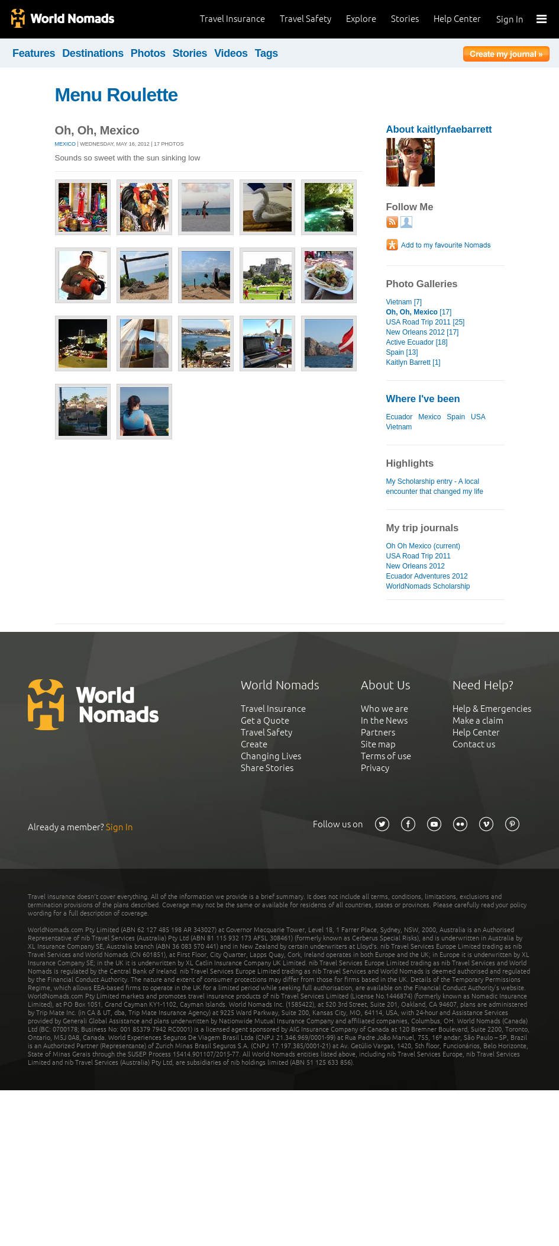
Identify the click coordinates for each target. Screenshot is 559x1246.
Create (254, 744)
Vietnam (399, 427)
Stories (405, 19)
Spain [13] (402, 352)
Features (33, 53)
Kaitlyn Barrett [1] (413, 362)
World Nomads (62, 19)
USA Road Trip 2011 (418, 556)
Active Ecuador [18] (417, 342)
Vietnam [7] (404, 302)
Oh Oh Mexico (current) (423, 546)
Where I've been (423, 398)
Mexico (65, 144)
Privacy (375, 768)
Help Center (457, 19)
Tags (266, 53)
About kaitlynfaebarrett (439, 129)
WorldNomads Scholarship (428, 586)
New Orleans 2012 (415, 566)
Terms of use (386, 756)
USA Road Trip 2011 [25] (425, 322)
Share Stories (267, 768)
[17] (419, 312)
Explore (361, 19)
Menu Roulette (116, 94)
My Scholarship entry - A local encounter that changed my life (434, 486)
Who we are (384, 709)
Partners (378, 732)
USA (478, 417)
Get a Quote (265, 720)
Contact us (474, 744)
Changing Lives (271, 756)
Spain (456, 417)
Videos (231, 53)
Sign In (510, 19)
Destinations (93, 53)
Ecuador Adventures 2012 (427, 576)
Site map (378, 744)
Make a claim (478, 720)
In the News (384, 720)
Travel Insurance (232, 19)
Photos (148, 53)
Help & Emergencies (492, 709)
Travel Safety (305, 19)
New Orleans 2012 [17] (422, 332)
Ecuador (399, 417)
